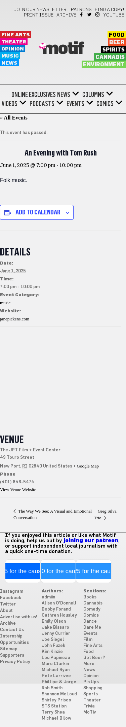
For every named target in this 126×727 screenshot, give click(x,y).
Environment (104, 64)
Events (75, 104)
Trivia (89, 706)
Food (117, 35)
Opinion (12, 48)
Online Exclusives (33, 95)
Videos (9, 104)
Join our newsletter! (40, 9)
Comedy (91, 609)
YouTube (113, 15)
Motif (63, 48)
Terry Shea (53, 712)
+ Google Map (86, 466)
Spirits (113, 50)
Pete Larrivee (56, 676)
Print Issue (38, 15)
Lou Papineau (56, 658)
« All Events (14, 117)
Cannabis (110, 57)
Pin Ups (91, 682)
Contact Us (12, 630)
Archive (66, 15)
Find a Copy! (109, 9)
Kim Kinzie (52, 652)
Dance (90, 621)
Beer (117, 42)
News (9, 63)
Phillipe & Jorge (59, 682)
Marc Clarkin (55, 664)
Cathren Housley (59, 615)
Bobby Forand (56, 609)
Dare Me (92, 627)
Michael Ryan (56, 670)
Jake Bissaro (55, 627)
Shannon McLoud (59, 694)
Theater (13, 41)
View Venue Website (18, 489)
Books (89, 597)
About (6, 611)
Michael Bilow (56, 718)
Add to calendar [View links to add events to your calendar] (37, 212)
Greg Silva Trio (105, 514)
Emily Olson (54, 621)
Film (87, 639)
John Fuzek (53, 646)
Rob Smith (52, 688)
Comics (105, 104)
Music (10, 56)
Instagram (97, 14)
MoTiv (89, 712)
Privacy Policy (15, 662)
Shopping (92, 688)
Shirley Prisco (56, 700)
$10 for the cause (58, 571)
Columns (93, 95)
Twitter (89, 14)
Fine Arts (15, 34)
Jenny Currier (56, 633)
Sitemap (8, 649)
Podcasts (42, 104)
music (5, 302)
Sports (90, 694)
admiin (48, 597)
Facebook (81, 14)
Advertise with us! (18, 617)
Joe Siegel (53, 639)
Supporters (12, 655)
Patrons (81, 9)
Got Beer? (94, 658)
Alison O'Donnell (59, 603)
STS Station (54, 706)
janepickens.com (14, 318)
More (88, 664)
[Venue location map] (60, 375)
